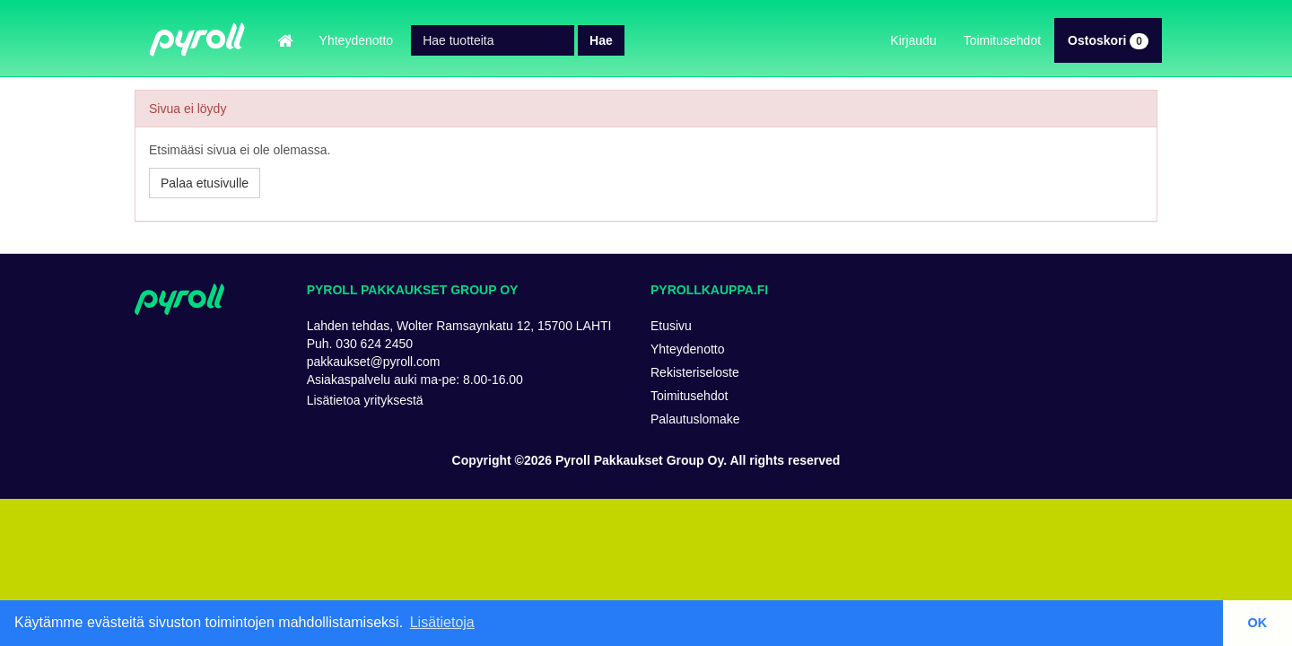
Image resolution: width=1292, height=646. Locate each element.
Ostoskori (1108, 40)
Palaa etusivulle (205, 183)
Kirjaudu (913, 40)
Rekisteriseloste (694, 372)
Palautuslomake (695, 419)
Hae (601, 40)
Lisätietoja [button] (442, 622)
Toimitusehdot (1002, 40)
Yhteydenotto (356, 40)
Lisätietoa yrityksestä (365, 400)
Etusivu (671, 326)
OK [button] (1258, 622)
